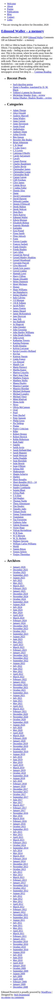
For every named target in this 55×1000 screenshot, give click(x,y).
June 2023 (17, 639)
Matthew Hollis (20, 380)
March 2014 (18, 856)
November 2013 (20, 866)
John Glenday (19, 327)
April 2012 (18, 904)
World (16, 546)
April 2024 (18, 615)
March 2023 (18, 647)
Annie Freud (19, 126)
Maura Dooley (20, 383)
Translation (18, 517)
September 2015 (20, 829)
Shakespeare (19, 471)
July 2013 (17, 872)
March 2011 (18, 933)
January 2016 (19, 824)
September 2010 (20, 949)
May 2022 (17, 671)
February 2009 (20, 981)
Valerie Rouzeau (20, 525)
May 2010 (17, 960)
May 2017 (17, 802)
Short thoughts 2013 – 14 (25, 482)
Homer (16, 287)
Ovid (15, 410)
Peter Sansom (19, 418)
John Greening (20, 329)
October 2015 (19, 826)
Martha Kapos (19, 370)
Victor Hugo (18, 527)
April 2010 (18, 963)
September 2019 (20, 751)
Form (15, 238)
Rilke (15, 431)
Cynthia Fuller (20, 188)
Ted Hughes (18, 498)
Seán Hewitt (18, 463)
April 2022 (18, 674)
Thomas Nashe (20, 501)
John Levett (18, 337)
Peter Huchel (19, 415)
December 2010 (20, 941)
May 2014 (17, 853)
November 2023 (20, 628)
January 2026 (19, 567)
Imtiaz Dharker (20, 295)
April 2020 (18, 733)
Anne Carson (19, 121)
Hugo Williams (20, 289)
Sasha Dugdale (20, 458)
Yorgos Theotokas (21, 554)
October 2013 (19, 869)
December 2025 (20, 569)
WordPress (46, 992)
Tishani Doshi (19, 511)
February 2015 (20, 842)
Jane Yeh (17, 319)
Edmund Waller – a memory (22, 31)
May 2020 (17, 730)
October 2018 (19, 773)
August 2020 (19, 725)
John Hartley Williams (23, 332)
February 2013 (20, 880)
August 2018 (19, 778)
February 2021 (20, 711)
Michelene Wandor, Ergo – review (29, 95)
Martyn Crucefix (21, 372)
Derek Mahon (19, 206)
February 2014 (20, 858)
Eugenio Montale (21, 225)
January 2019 (19, 770)
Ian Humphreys (20, 292)
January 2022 (19, 682)
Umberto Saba (19, 522)
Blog (9, 14)
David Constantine (22, 196)
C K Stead (18, 145)
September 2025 (20, 575)
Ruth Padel (18, 442)
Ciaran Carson (19, 177)
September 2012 (20, 890)
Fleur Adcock (19, 236)
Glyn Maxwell (20, 265)
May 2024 (17, 612)
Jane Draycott (19, 316)
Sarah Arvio (18, 447)
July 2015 (17, 832)
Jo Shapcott (18, 324)
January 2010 (19, 965)
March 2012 (18, 906)
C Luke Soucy (19, 148)
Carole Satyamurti (21, 156)
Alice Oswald (19, 113)
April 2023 (18, 644)
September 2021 (20, 692)
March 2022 (18, 676)
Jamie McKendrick (22, 313)
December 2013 (20, 864)
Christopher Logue (22, 172)
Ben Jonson (18, 137)
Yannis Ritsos (19, 549)
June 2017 (17, 799)
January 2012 (19, 912)
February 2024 (20, 620)
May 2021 (17, 703)
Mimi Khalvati (20, 399)
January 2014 (19, 861)
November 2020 (20, 717)
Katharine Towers (21, 340)
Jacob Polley (19, 305)
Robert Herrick (20, 436)
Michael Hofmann (21, 391)
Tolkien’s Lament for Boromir (27, 92)
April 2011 (18, 931)
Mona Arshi (18, 402)
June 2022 (17, 668)
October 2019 (19, 749)
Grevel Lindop (20, 271)
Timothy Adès (19, 509)
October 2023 (19, 631)
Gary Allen (18, 252)
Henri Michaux (20, 284)
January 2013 (19, 882)
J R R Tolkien (19, 303)
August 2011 (19, 920)
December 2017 (20, 789)
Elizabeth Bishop (21, 222)
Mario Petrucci (20, 367)
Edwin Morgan (20, 220)
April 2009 (18, 979)
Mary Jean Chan (20, 375)
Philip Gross (19, 420)
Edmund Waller (35, 37)
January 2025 (19, 591)
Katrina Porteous (21, 343)
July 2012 (17, 896)
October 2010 (19, 947)
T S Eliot (17, 495)
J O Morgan (18, 300)
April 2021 (18, 706)
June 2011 (17, 925)
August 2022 (19, 663)
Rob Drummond (21, 994)
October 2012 (19, 888)
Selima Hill (18, 469)
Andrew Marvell (20, 115)
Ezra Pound (18, 230)
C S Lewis (18, 150)
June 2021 (17, 701)
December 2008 (20, 987)
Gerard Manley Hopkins (24, 257)
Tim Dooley (18, 506)
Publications (13, 11)
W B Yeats (18, 533)
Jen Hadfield (19, 321)
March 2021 (18, 709)
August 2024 (19, 604)
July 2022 (17, 666)
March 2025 (18, 585)
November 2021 (20, 687)
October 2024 (19, 599)
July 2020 (17, 727)
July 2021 (17, 698)
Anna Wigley (19, 118)
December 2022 (20, 655)
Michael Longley (21, 394)
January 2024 (19, 623)
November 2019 (20, 746)
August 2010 (19, 952)
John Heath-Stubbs (22, 335)
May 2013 (17, 874)
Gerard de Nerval (21, 255)
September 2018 (20, 775)
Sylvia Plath (18, 493)
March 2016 (18, 818)
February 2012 (20, 909)
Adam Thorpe (19, 110)
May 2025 (17, 583)
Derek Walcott (19, 209)
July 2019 (17, 757)
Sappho (16, 444)
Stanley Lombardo (21, 487)
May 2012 (17, 901)
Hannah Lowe (19, 273)
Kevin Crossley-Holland (24, 351)
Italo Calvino (19, 297)
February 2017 (20, 808)
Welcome (11, 3)
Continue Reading (42, 72)
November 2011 (20, 915)
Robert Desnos (20, 434)
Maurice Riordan (21, 388)
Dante (15, 193)
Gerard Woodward (21, 260)
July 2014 (17, 850)
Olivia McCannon (21, 407)
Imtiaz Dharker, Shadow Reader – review (32, 98)
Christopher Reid (21, 174)
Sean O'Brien (19, 466)
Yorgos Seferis (20, 551)
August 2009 (19, 973)
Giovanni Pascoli (21, 263)
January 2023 (19, 652)
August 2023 (19, 636)
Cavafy (16, 158)
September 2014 (20, 848)
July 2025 (17, 580)
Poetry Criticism (20, 428)
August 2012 (19, 893)
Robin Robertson (21, 439)
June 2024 (17, 610)
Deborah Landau (21, 201)
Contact (10, 17)
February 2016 (20, 821)
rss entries (6, 997)
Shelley (16, 477)
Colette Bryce (19, 185)
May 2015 (17, 834)
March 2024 (18, 618)
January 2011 (19, 939)
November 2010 (20, 944)
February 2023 (20, 650)
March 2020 (18, 735)
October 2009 (19, 968)
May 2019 (17, 762)
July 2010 (17, 955)
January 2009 (19, 984)
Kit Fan (16, 354)
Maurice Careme (21, 386)
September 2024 (20, 602)
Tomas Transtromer (22, 514)
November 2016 (20, 813)
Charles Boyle (19, 166)
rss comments (17, 997)
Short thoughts (20, 479)
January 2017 (19, 810)
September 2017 (20, 797)
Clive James (18, 182)
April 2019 (18, 765)
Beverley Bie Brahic (22, 140)
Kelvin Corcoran (21, 348)
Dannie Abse (19, 190)
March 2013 (18, 877)
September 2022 (20, 660)
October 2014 (19, 845)
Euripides (17, 228)
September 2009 (20, 971)
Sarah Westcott (20, 455)
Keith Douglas (20, 345)
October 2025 (19, 572)
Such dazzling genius (23, 84)
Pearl (15, 412)
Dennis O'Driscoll (21, 204)
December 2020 (20, 714)
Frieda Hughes (20, 249)
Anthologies (18, 129)
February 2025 (20, 588)
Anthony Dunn (20, 131)
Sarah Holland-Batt (22, 450)
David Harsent (20, 198)
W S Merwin (19, 535)
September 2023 (20, 634)
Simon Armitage (20, 485)
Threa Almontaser (21, 503)
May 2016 (17, 816)
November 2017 (20, 791)
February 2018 (20, 783)
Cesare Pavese (19, 161)
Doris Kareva (19, 214)
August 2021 (19, 695)
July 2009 (17, 976)
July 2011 (17, 923)
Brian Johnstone (20, 142)
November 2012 (20, 885)
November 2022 (20, 658)
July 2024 (17, 607)
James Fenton (19, 308)
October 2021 (19, 690)
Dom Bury (18, 212)
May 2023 (17, 642)
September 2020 (20, 722)
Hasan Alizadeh (20, 279)
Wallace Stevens (20, 541)
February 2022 (20, 679)
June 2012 (17, 898)
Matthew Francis (21, 378)
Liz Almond (18, 362)
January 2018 (19, 786)
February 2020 (20, 738)
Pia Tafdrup (18, 423)
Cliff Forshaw (19, 180)
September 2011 (20, 917)
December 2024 (20, 594)
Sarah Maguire (20, 452)
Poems (10, 9)
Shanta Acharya (20, 474)
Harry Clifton (19, 276)
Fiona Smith (18, 233)
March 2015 (18, 840)
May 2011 (17, 928)
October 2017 (19, 794)
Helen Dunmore (20, 281)
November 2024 (20, 596)
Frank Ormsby (20, 247)
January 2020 (19, 741)
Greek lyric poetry (21, 268)
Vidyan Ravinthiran (22, 530)
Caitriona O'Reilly (21, 153)
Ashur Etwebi (19, 134)
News (15, 404)
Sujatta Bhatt (19, 490)
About (10, 6)
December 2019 (20, 743)
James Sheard (19, 311)
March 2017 (18, 805)
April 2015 (18, 837)
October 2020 (19, 719)
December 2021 (20, 684)
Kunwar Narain (20, 356)
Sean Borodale (20, 461)
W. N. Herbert (19, 538)
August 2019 (19, 754)
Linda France (19, 359)
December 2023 (20, 626)
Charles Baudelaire (22, 164)
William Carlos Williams (24, 543)
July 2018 (17, 781)
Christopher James (21, 169)
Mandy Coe (18, 364)
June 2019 (17, 759)
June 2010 (17, 957)
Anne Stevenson (20, 123)
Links (9, 19)
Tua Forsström (20, 519)
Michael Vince (20, 396)
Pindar (16, 426)
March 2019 (18, 767)
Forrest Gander (20, 241)
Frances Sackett (20, 244)
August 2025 (19, 577)
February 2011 (20, 936)
